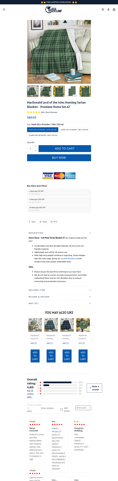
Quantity (31, 142)
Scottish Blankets (68, 258)
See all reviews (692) (30, 327)
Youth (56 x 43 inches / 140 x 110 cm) (47, 124)
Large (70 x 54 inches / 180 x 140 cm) (74, 130)
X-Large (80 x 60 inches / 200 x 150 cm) (43, 135)
